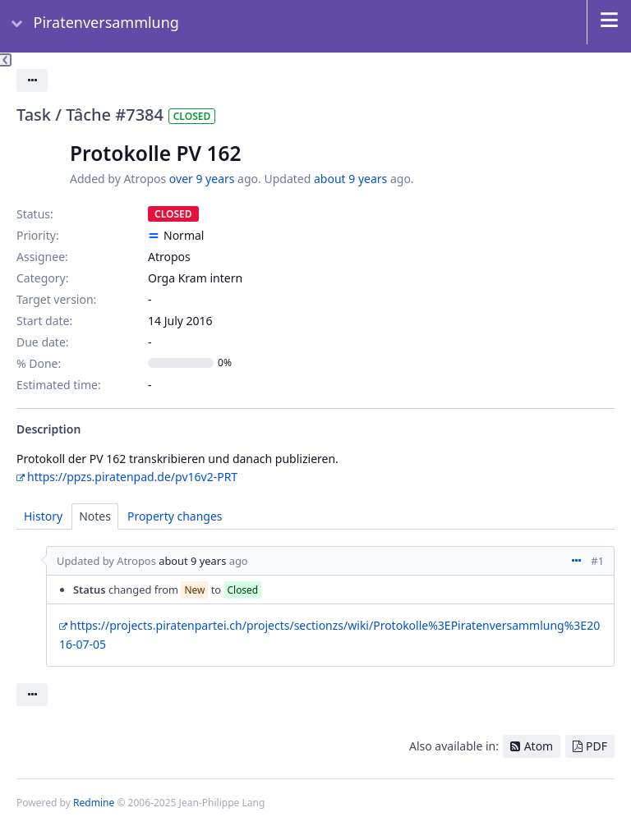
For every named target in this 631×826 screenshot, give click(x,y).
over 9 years (202, 178)
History (43, 516)
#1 (597, 560)
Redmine (93, 803)
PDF (596, 746)
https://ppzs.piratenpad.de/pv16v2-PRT (132, 476)
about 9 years (350, 178)
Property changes (175, 516)
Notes (95, 516)
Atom (539, 746)
